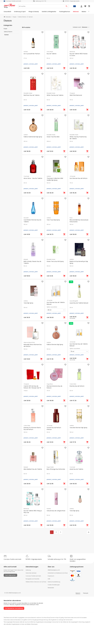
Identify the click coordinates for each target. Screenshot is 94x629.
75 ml (71, 100)
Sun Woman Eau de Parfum (78, 178)
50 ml (48, 58)
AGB (49, 579)
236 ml (48, 141)
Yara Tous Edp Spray (53, 220)
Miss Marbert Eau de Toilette (33, 469)
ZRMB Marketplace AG (54, 570)
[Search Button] (66, 6)
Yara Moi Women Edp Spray (78, 428)
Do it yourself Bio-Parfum (32, 54)
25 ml (71, 307)
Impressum (51, 576)
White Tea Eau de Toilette (55, 95)
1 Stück (25, 390)
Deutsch (78, 593)
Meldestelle (51, 587)
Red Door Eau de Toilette (31, 95)
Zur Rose (65, 573)
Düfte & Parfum (22, 17)
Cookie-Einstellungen (54, 585)
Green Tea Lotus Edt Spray (55, 261)
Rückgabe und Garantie (32, 579)
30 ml (25, 100)
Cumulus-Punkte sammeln (33, 576)
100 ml (71, 58)
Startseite (7, 17)
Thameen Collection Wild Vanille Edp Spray (55, 179)
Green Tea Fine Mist (53, 137)
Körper (14, 17)
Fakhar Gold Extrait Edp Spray (33, 137)
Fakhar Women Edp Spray (55, 344)
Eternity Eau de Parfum (77, 386)
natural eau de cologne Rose (56, 511)
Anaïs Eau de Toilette (76, 469)
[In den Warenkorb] (41, 68)
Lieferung (28, 570)
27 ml (25, 58)
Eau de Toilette (51, 54)
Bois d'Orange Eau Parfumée (56, 469)
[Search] (41, 6)
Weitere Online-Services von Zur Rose (36, 582)
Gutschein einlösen (31, 573)
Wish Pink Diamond (76, 95)
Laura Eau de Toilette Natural (79, 303)
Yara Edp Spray (28, 303)
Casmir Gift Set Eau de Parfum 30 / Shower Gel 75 (32, 387)
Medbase (59, 573)
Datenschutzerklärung (54, 582)
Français (85, 593)
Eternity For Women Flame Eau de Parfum (32, 428)
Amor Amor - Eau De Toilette (33, 178)
